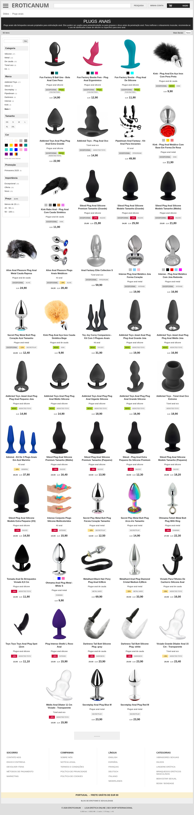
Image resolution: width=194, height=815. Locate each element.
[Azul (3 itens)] (16, 149)
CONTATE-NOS (14, 757)
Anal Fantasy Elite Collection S (97, 270)
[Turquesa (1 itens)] (6, 149)
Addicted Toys (11, 82)
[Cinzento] (50, 205)
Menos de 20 (10, 204)
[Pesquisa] (13, 41)
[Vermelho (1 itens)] (16, 145)
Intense (8, 101)
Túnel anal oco (92, 145)
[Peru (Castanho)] (58, 205)
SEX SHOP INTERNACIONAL (120, 808)
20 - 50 (8, 208)
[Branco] (54, 578)
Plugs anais (17, 14)
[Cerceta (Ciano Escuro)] (56, 73)
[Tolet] (62, 205)
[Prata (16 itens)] (20, 140)
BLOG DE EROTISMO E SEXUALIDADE (97, 801)
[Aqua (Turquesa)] (132, 73)
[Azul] (59, 578)
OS (7, 122)
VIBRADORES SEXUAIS (167, 757)
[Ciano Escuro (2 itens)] (25, 145)
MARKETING (13, 776)
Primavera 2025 (12, 170)
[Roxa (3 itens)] (6, 154)
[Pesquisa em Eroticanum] (92, 5)
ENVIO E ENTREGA (16, 762)
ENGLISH (112, 757)
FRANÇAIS (113, 767)
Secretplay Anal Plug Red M (135, 705)
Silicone (8, 54)
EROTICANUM (30, 5)
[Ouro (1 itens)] (11, 145)
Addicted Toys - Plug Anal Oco (92, 141)
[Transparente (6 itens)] (6, 140)
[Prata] (163, 140)
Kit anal (130, 148)
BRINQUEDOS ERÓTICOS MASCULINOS (168, 772)
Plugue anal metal (168, 152)
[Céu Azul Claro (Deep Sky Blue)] (134, 269)
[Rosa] (138, 269)
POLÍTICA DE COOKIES (71, 776)
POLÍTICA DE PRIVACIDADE (73, 771)
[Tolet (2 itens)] (25, 149)
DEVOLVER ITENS (15, 767)
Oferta (7, 187)
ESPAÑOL (113, 762)
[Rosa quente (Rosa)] (63, 578)
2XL (13, 127)
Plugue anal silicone (54, 85)
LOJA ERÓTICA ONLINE (95, 808)
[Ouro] (167, 140)
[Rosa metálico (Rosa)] (172, 140)
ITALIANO (112, 776)
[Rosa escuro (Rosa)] (96, 73)
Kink (6, 105)
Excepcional (10, 183)
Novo (188, 33)
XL (7, 127)
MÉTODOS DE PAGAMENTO (20, 771)
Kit (6, 69)
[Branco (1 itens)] (11, 140)
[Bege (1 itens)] (16, 140)
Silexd (7, 86)
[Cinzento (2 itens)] (25, 140)
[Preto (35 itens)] (6, 145)
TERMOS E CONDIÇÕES (72, 767)
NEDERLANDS (115, 781)
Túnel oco (9, 65)
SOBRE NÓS (66, 757)
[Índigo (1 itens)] (11, 154)
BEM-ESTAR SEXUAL (166, 778)
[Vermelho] (171, 269)
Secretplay (9, 89)
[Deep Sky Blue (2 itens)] (11, 149)
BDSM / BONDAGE (165, 783)
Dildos (6, 14)
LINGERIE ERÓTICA (165, 767)
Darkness (9, 97)
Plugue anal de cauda (168, 81)
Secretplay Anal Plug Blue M (96, 705)
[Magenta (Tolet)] (180, 269)
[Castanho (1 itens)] (20, 145)
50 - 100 (8, 212)
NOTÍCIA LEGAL (68, 762)
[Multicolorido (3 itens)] (16, 154)
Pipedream (9, 93)
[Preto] (52, 73)
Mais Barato (178, 33)
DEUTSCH (113, 771)
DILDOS (160, 762)
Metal (7, 57)
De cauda (9, 61)
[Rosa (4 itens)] (20, 149)
